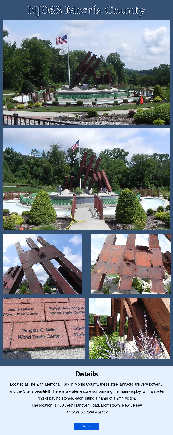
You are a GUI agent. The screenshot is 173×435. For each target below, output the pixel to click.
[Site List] (86, 426)
